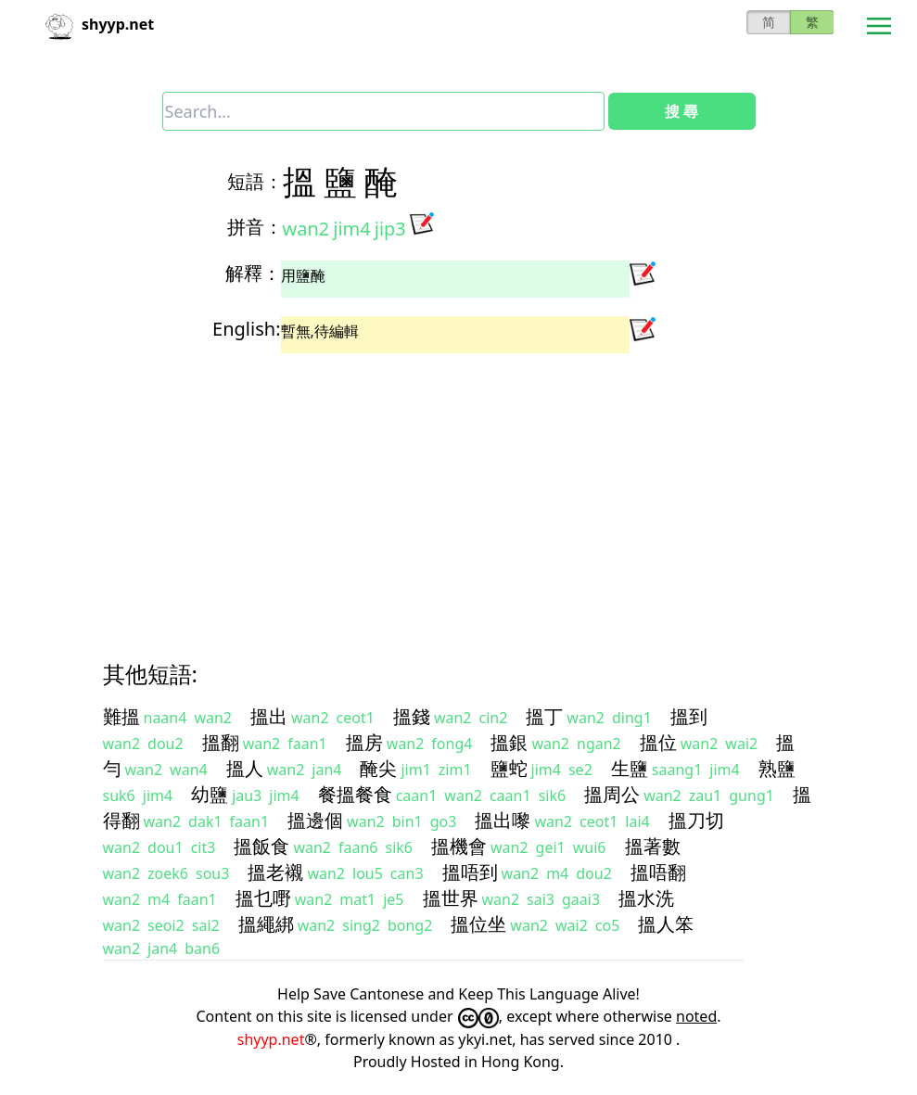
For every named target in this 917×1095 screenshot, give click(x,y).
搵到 (688, 716)
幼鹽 (209, 794)
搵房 (364, 742)
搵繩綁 (266, 923)
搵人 (244, 768)
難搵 (121, 716)
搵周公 (612, 794)
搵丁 (544, 716)
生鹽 (629, 768)
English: (246, 328)
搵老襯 (275, 872)
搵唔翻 (658, 872)
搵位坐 (478, 923)
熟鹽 (777, 768)
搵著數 (653, 846)
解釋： (253, 273)
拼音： (255, 226)
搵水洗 (646, 897)
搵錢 (411, 716)
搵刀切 (696, 820)
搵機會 (459, 846)
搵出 (268, 716)
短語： (255, 181)
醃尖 (378, 768)
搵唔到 (470, 872)
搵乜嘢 (263, 897)
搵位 (658, 742)
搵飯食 (261, 846)
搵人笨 (666, 923)
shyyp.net (271, 1039)
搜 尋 (681, 111)
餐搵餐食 (355, 794)
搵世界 (450, 897)
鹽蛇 (509, 768)
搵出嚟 (502, 820)
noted (696, 1016)
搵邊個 (315, 820)
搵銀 (509, 742)
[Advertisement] (459, 490)
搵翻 (220, 742)
